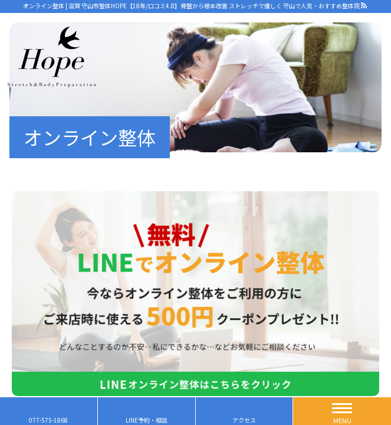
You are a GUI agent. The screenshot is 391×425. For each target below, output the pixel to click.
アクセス (244, 420)
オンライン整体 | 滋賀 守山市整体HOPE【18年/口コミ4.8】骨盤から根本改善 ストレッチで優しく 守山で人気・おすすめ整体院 (191, 5)
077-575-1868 (48, 420)
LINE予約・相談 (146, 420)
